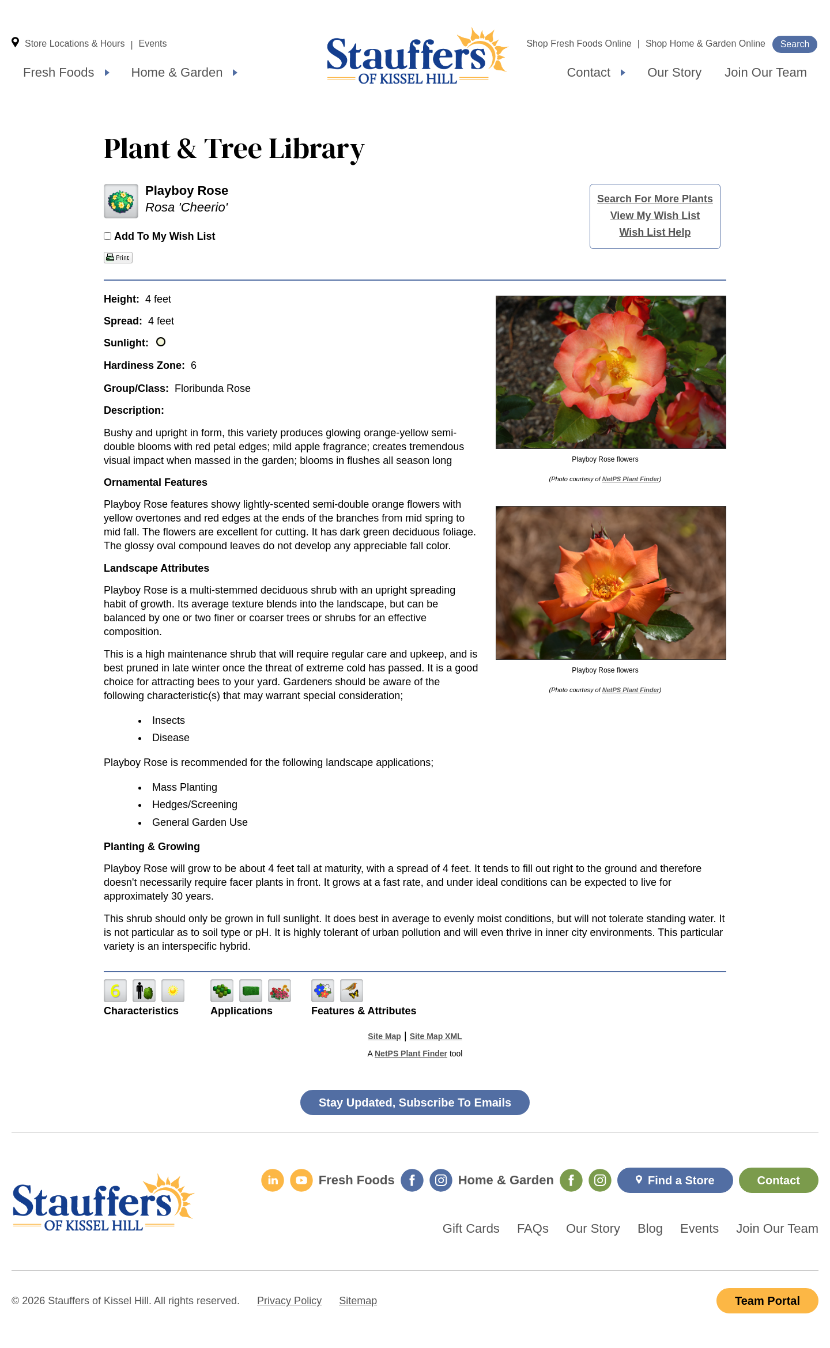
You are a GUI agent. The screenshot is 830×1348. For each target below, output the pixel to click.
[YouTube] (301, 1180)
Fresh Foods (59, 72)
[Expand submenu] (107, 72)
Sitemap (358, 1301)
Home (418, 55)
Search (795, 44)
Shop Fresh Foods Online (578, 43)
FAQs (533, 1229)
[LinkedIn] (272, 1180)
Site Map (384, 1036)
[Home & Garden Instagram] (600, 1180)
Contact (588, 72)
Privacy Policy (289, 1301)
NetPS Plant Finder (630, 478)
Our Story (674, 72)
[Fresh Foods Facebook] (412, 1180)
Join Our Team (766, 72)
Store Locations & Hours (74, 43)
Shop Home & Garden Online (705, 43)
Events (153, 43)
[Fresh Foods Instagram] (440, 1180)
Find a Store (681, 1180)
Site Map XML (436, 1036)
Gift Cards (471, 1229)
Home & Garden (177, 72)
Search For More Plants (655, 199)
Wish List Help (655, 232)
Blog (650, 1229)
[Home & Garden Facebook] (571, 1180)
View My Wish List (655, 215)
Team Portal (767, 1300)
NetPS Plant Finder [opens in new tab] (411, 1053)
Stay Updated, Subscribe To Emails (415, 1102)
